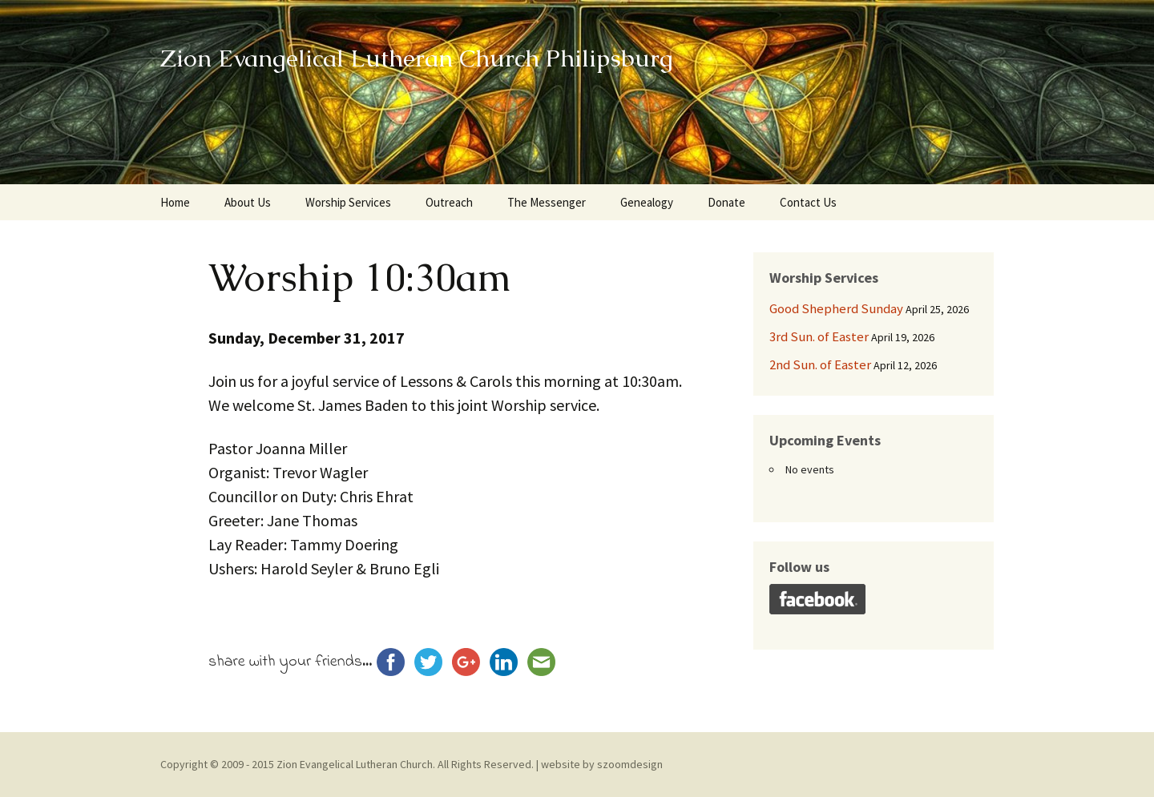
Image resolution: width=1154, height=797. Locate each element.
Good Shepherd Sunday (836, 308)
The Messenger (546, 202)
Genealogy (646, 202)
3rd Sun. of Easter (819, 336)
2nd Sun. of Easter (820, 364)
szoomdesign (630, 764)
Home (175, 202)
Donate (726, 202)
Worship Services (348, 202)
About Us (247, 202)
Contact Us (808, 202)
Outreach (449, 202)
